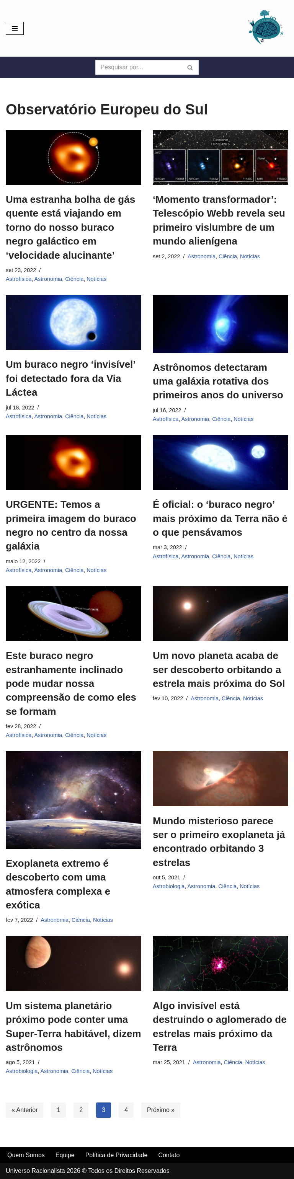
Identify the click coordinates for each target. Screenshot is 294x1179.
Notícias (96, 279)
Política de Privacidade (116, 1155)
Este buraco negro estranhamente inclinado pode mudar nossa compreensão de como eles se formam (71, 683)
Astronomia (48, 279)
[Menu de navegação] (15, 28)
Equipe (65, 1155)
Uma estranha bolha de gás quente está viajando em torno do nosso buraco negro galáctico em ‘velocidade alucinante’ (70, 227)
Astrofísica (18, 279)
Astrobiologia (169, 886)
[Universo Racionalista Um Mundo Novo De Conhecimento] (265, 28)
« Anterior (24, 1110)
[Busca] (138, 67)
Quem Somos (26, 1155)
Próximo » (161, 1110)
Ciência (74, 279)
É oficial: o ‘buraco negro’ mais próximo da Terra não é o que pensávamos (220, 518)
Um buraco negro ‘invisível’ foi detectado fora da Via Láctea (70, 378)
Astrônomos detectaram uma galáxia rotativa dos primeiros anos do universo (218, 381)
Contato (169, 1155)
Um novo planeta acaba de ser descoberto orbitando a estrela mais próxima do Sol (219, 669)
